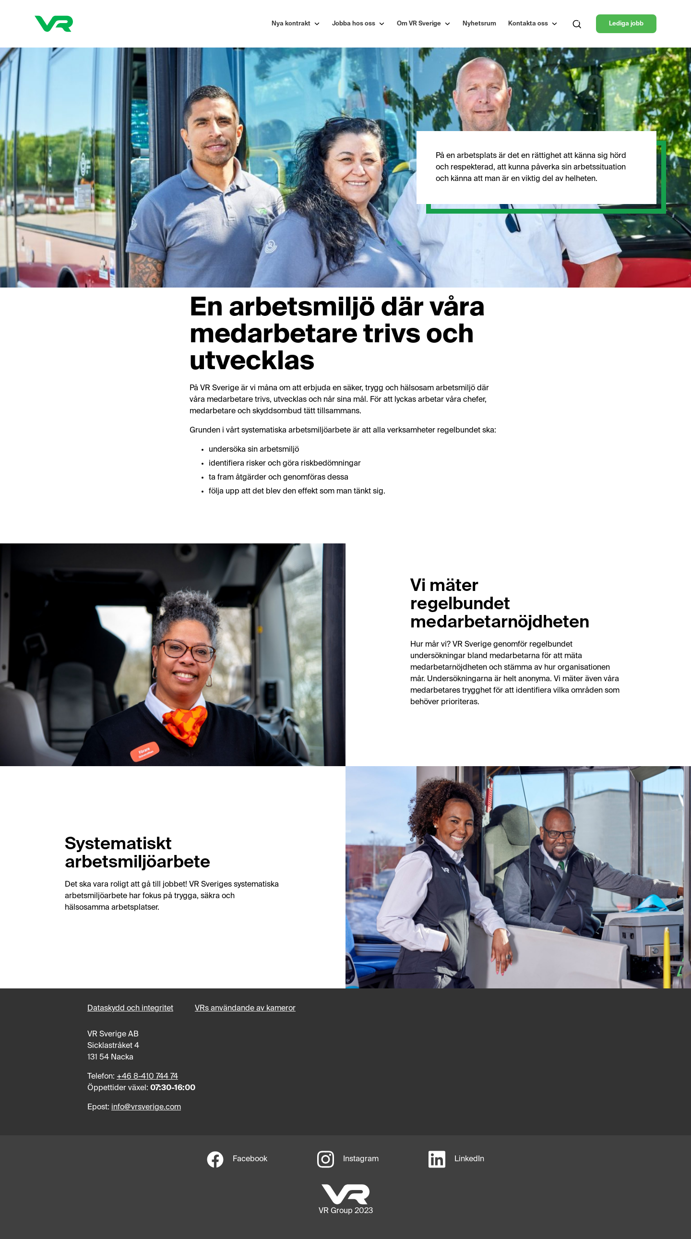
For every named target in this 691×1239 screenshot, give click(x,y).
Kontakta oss (528, 24)
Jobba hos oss (353, 24)
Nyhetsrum (479, 24)
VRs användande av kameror (245, 1008)
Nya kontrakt (291, 24)
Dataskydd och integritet (130, 1008)
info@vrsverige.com (146, 1107)
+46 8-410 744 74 (147, 1077)
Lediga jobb (626, 24)
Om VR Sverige (419, 24)
